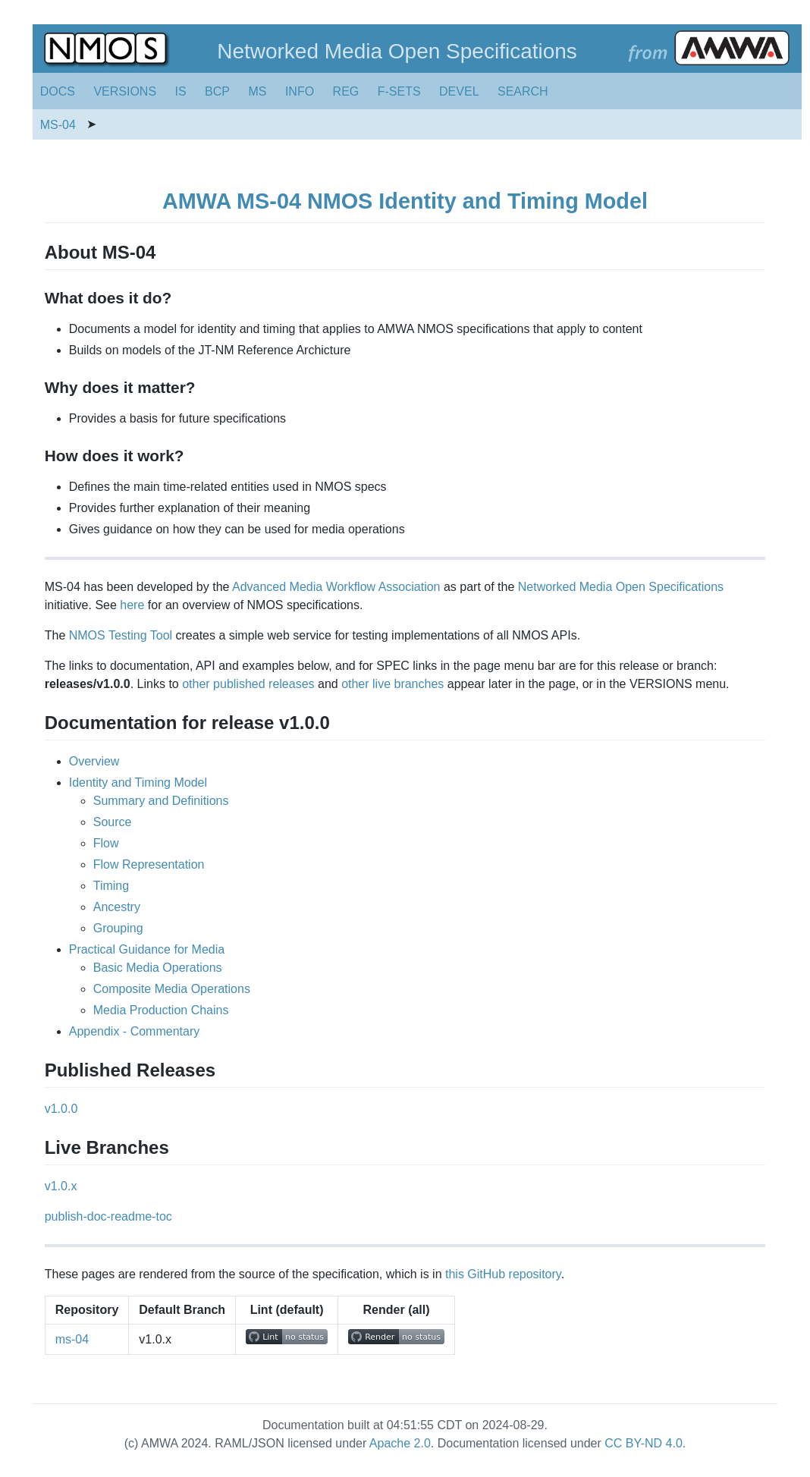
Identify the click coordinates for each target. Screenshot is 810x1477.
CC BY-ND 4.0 (643, 1443)
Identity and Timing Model (138, 782)
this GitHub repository (503, 1274)
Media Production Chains (161, 1010)
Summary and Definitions (161, 800)
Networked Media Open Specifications (621, 586)
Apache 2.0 (400, 1443)
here (132, 605)
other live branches (392, 683)
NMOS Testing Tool (120, 635)
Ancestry (116, 906)
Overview (94, 761)
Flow (106, 843)
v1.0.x (61, 1186)
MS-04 (58, 124)
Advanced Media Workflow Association (336, 586)
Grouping (118, 928)
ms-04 (72, 1339)
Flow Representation (149, 864)
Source (112, 821)
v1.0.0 (61, 1108)
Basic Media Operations (157, 967)
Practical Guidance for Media (146, 949)
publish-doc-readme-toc (108, 1216)
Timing (111, 885)
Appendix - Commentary (134, 1031)
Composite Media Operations (171, 988)
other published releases (248, 683)
